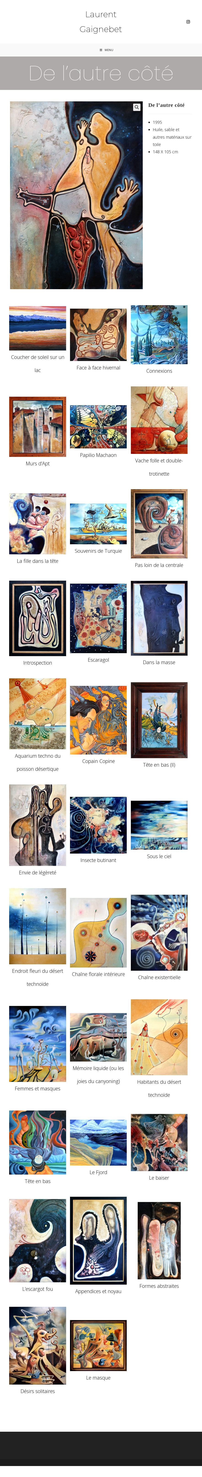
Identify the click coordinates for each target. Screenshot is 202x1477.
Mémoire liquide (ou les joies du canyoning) (98, 1075)
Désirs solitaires (38, 1391)
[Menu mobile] (107, 50)
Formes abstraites (159, 1286)
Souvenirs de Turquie (98, 551)
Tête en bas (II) (159, 765)
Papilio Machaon (98, 455)
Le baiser (159, 1178)
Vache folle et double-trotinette (159, 467)
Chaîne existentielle (159, 977)
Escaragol (98, 660)
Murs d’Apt (38, 463)
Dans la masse (159, 662)
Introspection (37, 663)
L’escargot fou (37, 1289)
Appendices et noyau (98, 1291)
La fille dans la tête (37, 561)
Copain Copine (98, 761)
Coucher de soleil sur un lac (38, 364)
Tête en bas (38, 1181)
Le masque (98, 1378)
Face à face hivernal (98, 367)
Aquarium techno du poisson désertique (38, 763)
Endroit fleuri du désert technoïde (37, 978)
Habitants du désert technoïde (159, 1089)
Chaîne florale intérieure (98, 974)
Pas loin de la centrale (159, 565)
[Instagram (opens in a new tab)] (188, 22)
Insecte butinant (98, 860)
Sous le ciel (159, 856)
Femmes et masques (37, 1088)
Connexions (159, 371)
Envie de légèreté (37, 873)
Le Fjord (98, 1172)
